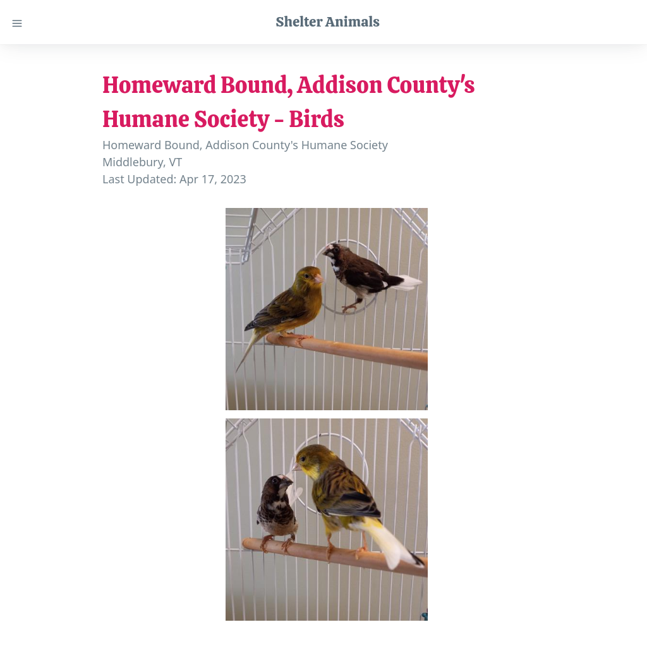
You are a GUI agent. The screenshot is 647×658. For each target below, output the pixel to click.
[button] (327, 309)
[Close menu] (17, 21)
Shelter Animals (327, 21)
